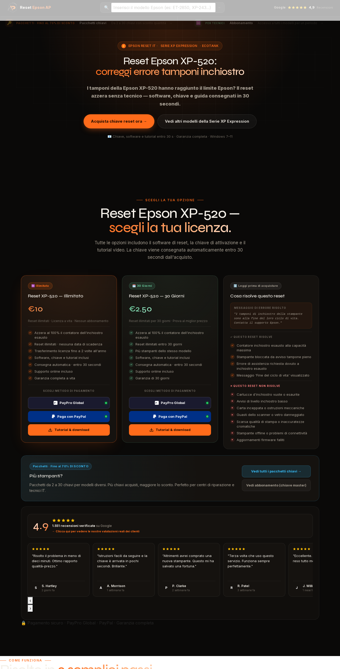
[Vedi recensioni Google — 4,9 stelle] (303, 7)
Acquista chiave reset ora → (119, 121)
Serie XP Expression (179, 46)
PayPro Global (69, 403)
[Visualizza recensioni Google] (170, 526)
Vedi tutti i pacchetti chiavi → (276, 471)
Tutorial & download (68, 430)
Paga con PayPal (69, 416)
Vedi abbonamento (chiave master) (276, 485)
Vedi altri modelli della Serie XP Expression (207, 121)
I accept (8, 665)
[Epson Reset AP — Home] (29, 7)
